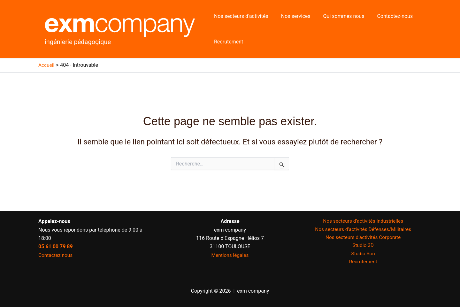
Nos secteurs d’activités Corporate (363, 238)
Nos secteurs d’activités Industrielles (363, 221)
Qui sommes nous (337, 16)
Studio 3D (363, 246)
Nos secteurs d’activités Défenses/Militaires (363, 229)
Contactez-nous (386, 16)
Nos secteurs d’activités (240, 16)
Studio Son (363, 255)
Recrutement (227, 42)
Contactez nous (56, 255)
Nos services (292, 16)
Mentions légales (230, 255)
